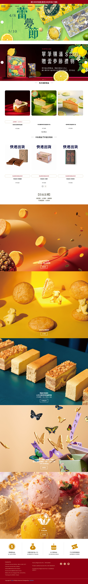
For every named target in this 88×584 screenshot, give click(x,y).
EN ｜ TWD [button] (74, 6)
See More (44, 132)
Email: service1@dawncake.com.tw (13, 570)
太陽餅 (44, 334)
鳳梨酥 (44, 267)
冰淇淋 (44, 535)
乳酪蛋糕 (44, 401)
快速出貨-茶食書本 (70, 179)
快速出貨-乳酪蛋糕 (17, 179)
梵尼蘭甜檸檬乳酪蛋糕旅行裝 (44, 124)
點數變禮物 (30, 6)
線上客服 (65, 6)
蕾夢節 (23, 6)
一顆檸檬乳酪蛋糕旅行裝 (70, 124)
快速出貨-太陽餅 (44, 179)
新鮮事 (45, 6)
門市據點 (58, 6)
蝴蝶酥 (44, 468)
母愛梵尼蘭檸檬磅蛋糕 (17, 124)
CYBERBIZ (31, 580)
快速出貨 (17, 6)
